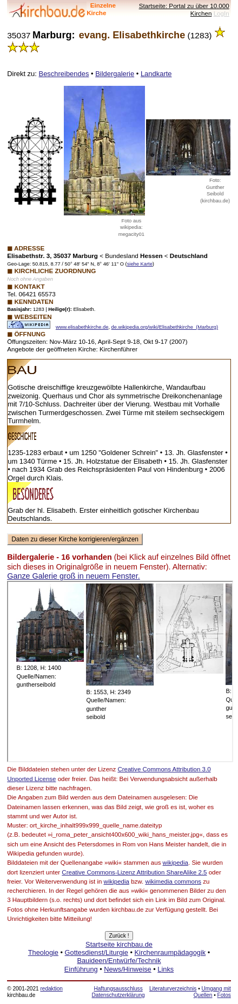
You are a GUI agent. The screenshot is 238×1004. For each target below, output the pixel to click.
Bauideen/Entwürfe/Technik (119, 960)
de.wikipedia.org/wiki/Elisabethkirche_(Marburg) (165, 327)
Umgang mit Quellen (212, 992)
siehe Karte (140, 264)
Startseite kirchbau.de (119, 944)
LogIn (221, 13)
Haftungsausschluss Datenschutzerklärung (118, 992)
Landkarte (156, 74)
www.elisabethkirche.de (82, 327)
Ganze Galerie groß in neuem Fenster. (73, 576)
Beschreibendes (64, 74)
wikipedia (175, 862)
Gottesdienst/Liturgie (96, 952)
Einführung (81, 969)
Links (165, 969)
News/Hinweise (127, 969)
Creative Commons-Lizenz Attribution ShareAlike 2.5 (134, 872)
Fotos (224, 995)
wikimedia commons (173, 881)
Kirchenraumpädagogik (170, 952)
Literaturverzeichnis (172, 989)
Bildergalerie (114, 74)
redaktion (51, 989)
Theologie (43, 952)
